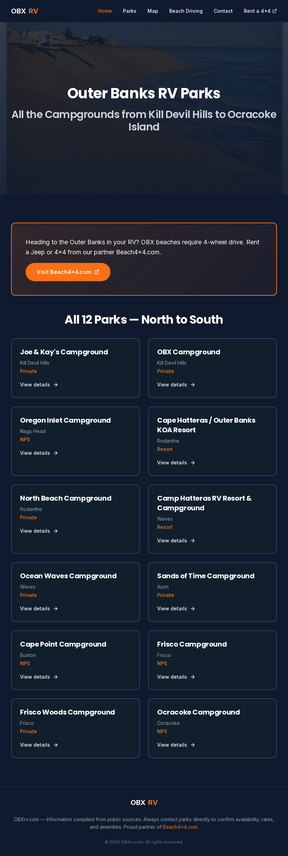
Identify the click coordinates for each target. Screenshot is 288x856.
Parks (129, 11)
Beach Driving (186, 11)
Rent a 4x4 (260, 11)
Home (105, 11)
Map (152, 11)
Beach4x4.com (180, 827)
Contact (223, 11)
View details (39, 384)
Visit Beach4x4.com (68, 271)
